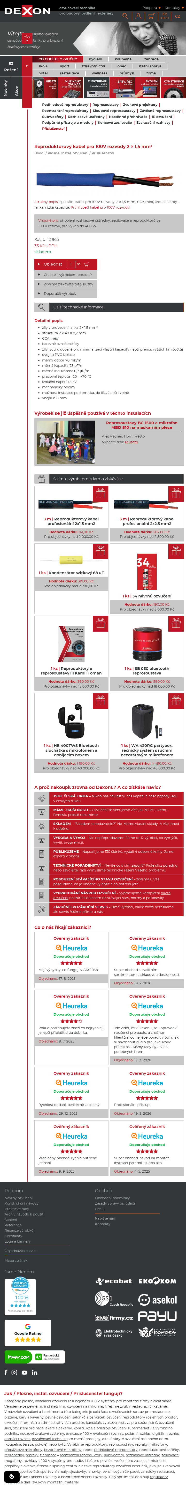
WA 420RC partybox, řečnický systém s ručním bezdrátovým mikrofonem (147, 750)
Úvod (39, 153)
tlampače (48, 1455)
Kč (165, 16)
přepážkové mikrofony (23, 1450)
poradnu (170, 865)
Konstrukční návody (22, 1203)
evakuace (74, 1433)
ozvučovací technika (49, 1439)
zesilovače (170, 1455)
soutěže (131, 442)
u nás (98, 911)
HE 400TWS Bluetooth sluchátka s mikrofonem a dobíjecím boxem (71, 750)
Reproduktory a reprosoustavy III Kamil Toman (71, 670)
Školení (11, 1220)
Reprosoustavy (106, 105)
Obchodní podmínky (112, 1198)
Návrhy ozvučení (19, 1198)
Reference (13, 1225)
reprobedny (14, 1455)
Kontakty (172, 8)
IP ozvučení (162, 117)
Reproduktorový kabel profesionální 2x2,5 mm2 (147, 521)
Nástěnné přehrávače (128, 117)
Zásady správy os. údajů (115, 1203)
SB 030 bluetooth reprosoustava (147, 670)
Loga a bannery (18, 1241)
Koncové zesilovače (115, 123)
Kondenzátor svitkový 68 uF (71, 573)
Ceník (99, 1209)
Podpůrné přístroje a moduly (67, 123)
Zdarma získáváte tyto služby (68, 284)
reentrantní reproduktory (81, 1455)
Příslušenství (53, 129)
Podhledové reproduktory (65, 105)
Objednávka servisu (21, 1251)
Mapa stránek (16, 1260)
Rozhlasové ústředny (86, 117)
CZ (177, 16)
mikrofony (158, 1444)
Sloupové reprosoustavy (114, 111)
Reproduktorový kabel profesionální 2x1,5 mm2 (71, 521)
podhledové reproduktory (116, 1450)
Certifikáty (13, 1236)
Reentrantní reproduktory (65, 111)
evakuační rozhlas (108, 1433)
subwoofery (114, 1455)
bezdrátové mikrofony (63, 1450)
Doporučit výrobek (60, 293)
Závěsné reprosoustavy (160, 111)
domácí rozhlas (17, 1439)
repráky (141, 1444)
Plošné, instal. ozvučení (68, 153)
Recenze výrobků (19, 1230)
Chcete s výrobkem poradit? (68, 275)
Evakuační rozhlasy (153, 123)
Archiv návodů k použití (25, 1214)
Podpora (149, 8)
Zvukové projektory (140, 105)
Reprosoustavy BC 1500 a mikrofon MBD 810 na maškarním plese (142, 425)
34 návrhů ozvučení (147, 596)
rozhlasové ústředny (143, 1455)
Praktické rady (17, 1209)
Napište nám (105, 1218)
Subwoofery (52, 117)
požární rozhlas (138, 1433)
